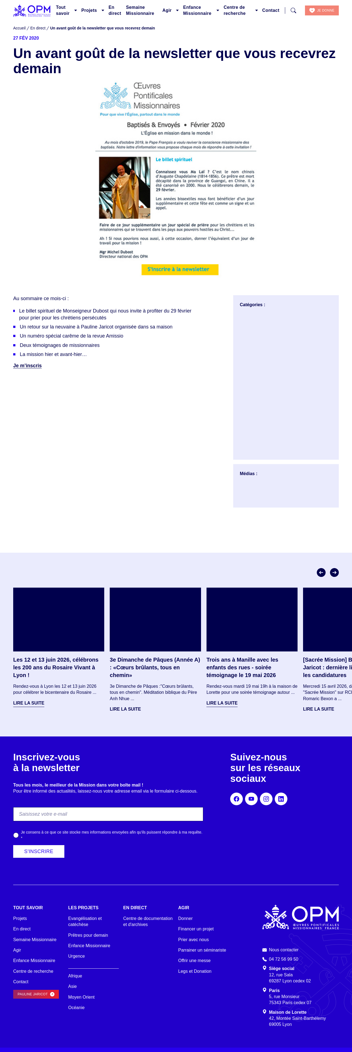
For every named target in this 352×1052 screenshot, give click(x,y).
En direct (115, 10)
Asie (72, 986)
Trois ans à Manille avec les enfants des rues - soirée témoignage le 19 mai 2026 (242, 667)
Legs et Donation (194, 971)
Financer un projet (196, 929)
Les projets (83, 907)
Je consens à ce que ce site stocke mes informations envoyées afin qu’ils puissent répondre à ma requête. (111, 835)
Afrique (75, 976)
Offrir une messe (194, 960)
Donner (185, 918)
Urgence (76, 956)
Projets (89, 10)
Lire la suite (28, 703)
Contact (270, 10)
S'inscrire (38, 851)
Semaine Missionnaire (140, 10)
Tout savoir (63, 10)
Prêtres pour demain (88, 935)
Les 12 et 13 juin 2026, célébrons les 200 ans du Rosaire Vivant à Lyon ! (55, 667)
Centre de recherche (235, 10)
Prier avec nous (193, 939)
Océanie (76, 1007)
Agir (167, 10)
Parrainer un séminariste (202, 950)
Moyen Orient (81, 997)
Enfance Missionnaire (197, 10)
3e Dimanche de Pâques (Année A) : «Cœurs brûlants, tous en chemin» (155, 667)
